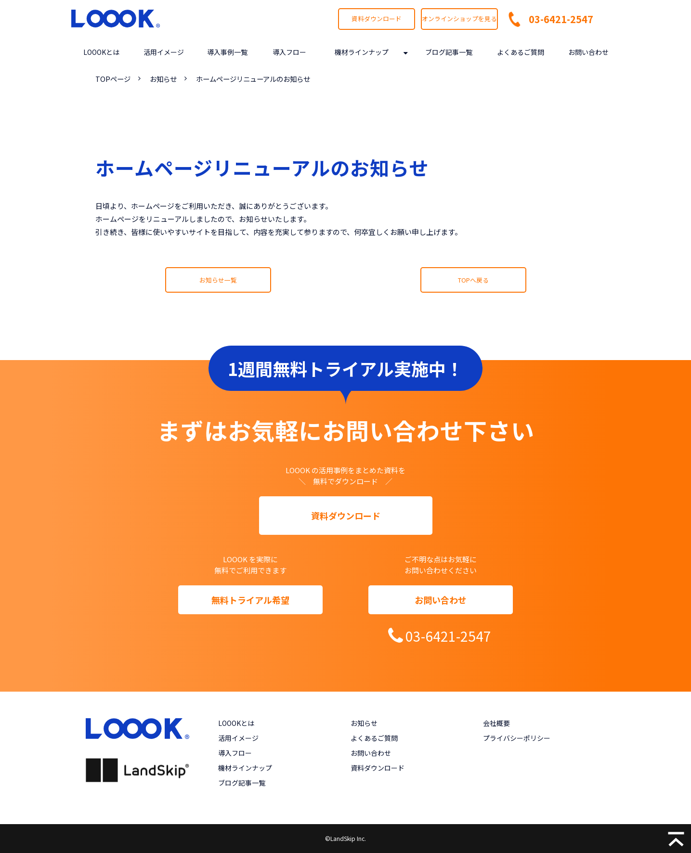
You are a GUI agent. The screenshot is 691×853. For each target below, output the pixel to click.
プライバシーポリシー (516, 738)
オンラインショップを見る (459, 18)
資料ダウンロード (377, 18)
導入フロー (289, 52)
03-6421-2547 (561, 19)
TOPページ (112, 79)
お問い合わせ (588, 52)
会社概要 (496, 723)
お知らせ (163, 79)
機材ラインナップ (362, 52)
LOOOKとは (101, 52)
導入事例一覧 (227, 52)
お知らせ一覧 (218, 279)
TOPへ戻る (473, 279)
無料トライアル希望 (250, 600)
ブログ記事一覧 (448, 52)
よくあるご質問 (520, 52)
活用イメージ (163, 52)
